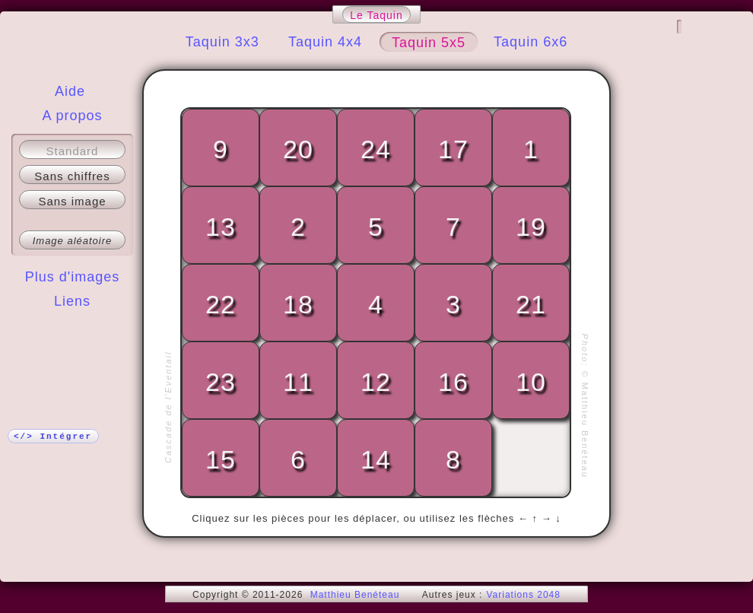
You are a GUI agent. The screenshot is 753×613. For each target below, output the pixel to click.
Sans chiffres (72, 176)
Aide (70, 91)
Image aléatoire (73, 240)
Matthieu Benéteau (355, 594)
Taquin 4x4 (325, 41)
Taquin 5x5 (428, 42)
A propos (72, 115)
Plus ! (73, 331)
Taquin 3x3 (222, 41)
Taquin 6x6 (530, 41)
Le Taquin (376, 15)
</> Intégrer (53, 436)
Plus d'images (72, 276)
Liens (72, 301)
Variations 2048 (523, 594)
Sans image (72, 201)
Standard (72, 151)
